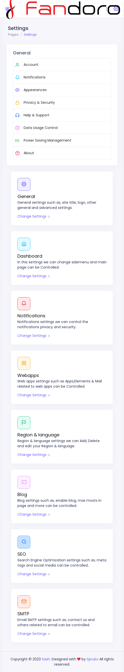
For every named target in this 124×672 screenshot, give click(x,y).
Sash (46, 659)
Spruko (93, 659)
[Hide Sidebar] (6, 9)
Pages (13, 34)
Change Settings (33, 216)
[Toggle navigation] (106, 9)
